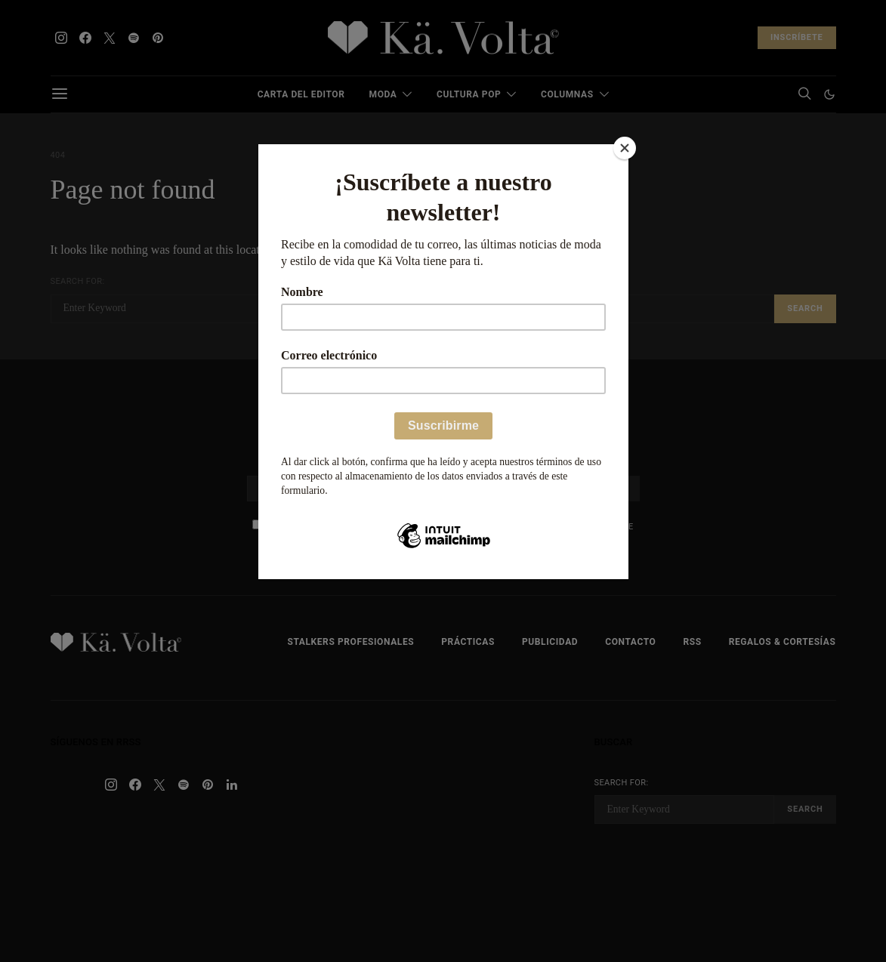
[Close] (624, 148)
